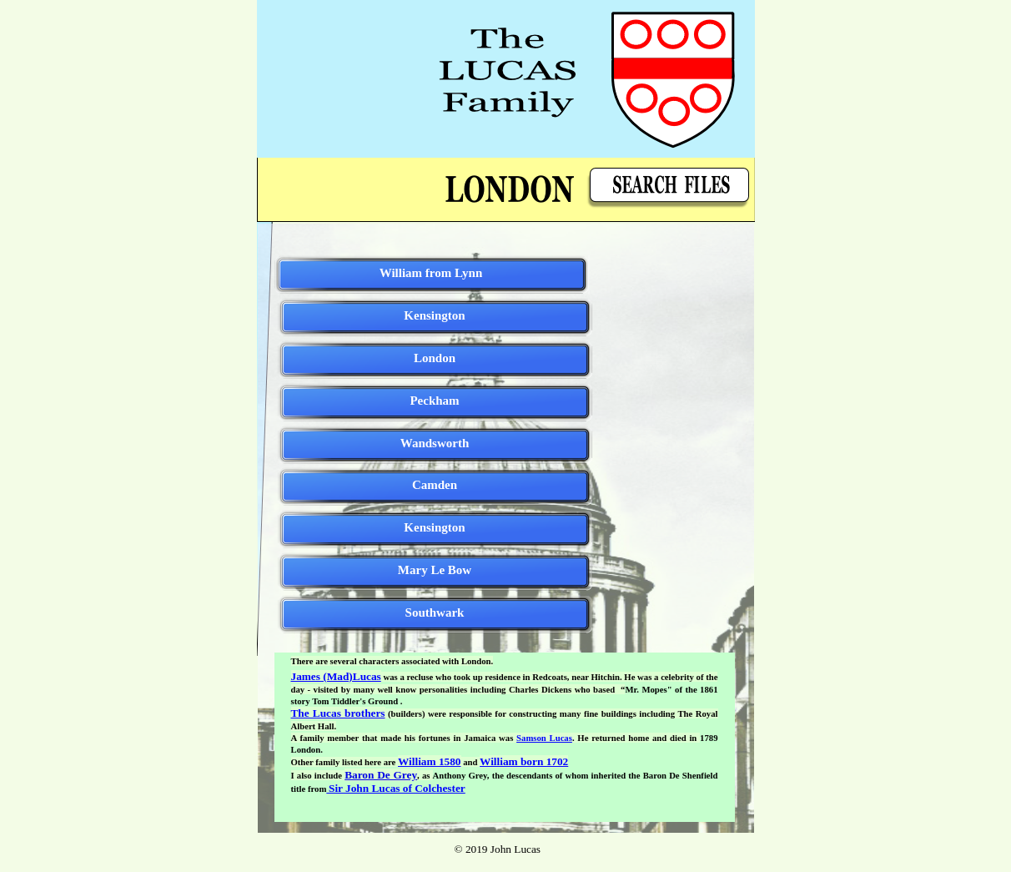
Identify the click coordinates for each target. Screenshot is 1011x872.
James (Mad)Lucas (336, 676)
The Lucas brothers (338, 713)
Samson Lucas (544, 738)
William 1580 (429, 761)
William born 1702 (524, 761)
